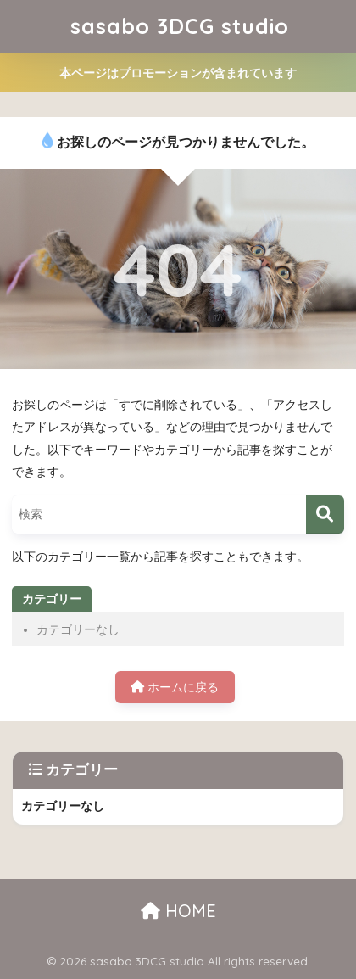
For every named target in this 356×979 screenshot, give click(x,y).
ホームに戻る (175, 687)
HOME (178, 910)
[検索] (325, 514)
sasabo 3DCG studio (179, 26)
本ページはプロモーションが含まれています (178, 73)
